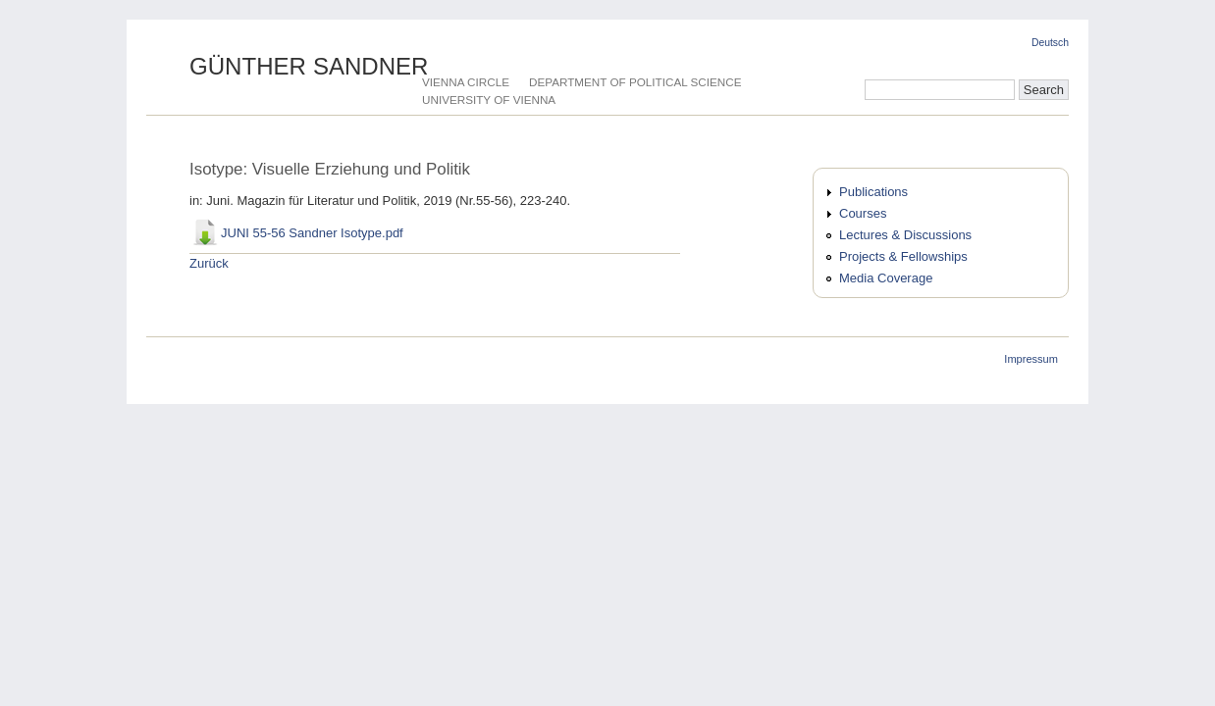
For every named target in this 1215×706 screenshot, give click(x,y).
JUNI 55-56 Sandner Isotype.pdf (312, 233)
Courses (862, 213)
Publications (873, 191)
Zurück (209, 263)
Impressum (1031, 359)
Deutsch (1050, 42)
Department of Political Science (635, 82)
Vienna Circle (465, 82)
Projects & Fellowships (903, 256)
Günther (309, 66)
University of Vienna (488, 99)
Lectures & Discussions (905, 234)
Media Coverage (885, 278)
